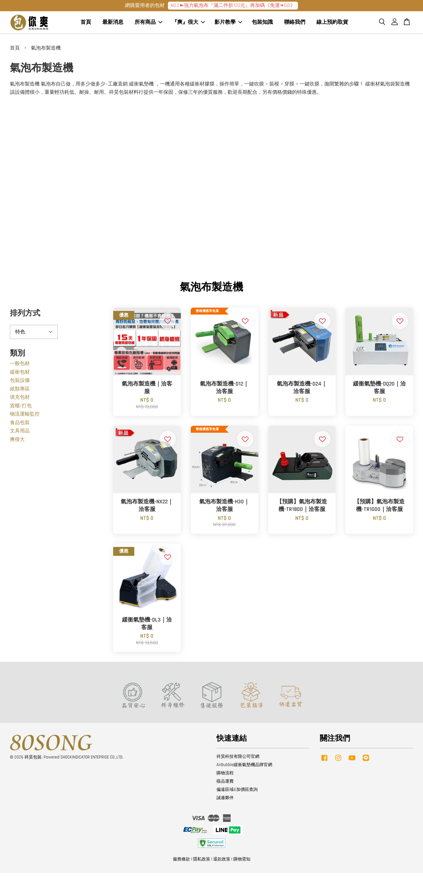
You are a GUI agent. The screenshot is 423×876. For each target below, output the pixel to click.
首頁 (86, 23)
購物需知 (241, 862)
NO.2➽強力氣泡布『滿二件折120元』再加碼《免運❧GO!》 (233, 5)
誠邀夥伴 (225, 800)
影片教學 (228, 23)
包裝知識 (262, 23)
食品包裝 (20, 425)
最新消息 (112, 23)
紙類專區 (20, 392)
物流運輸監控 (25, 417)
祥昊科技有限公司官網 (237, 759)
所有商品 (148, 23)
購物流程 (225, 776)
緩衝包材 (20, 375)
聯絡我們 (294, 23)
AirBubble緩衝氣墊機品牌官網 (244, 767)
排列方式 (25, 316)
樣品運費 (225, 784)
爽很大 (17, 442)
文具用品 (20, 434)
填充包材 (20, 400)
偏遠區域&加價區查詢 (237, 792)
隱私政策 (201, 862)
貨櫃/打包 (21, 409)
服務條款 (181, 862)
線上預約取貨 (332, 23)
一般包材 (20, 366)
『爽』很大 (188, 23)
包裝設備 (20, 383)
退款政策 (221, 862)
